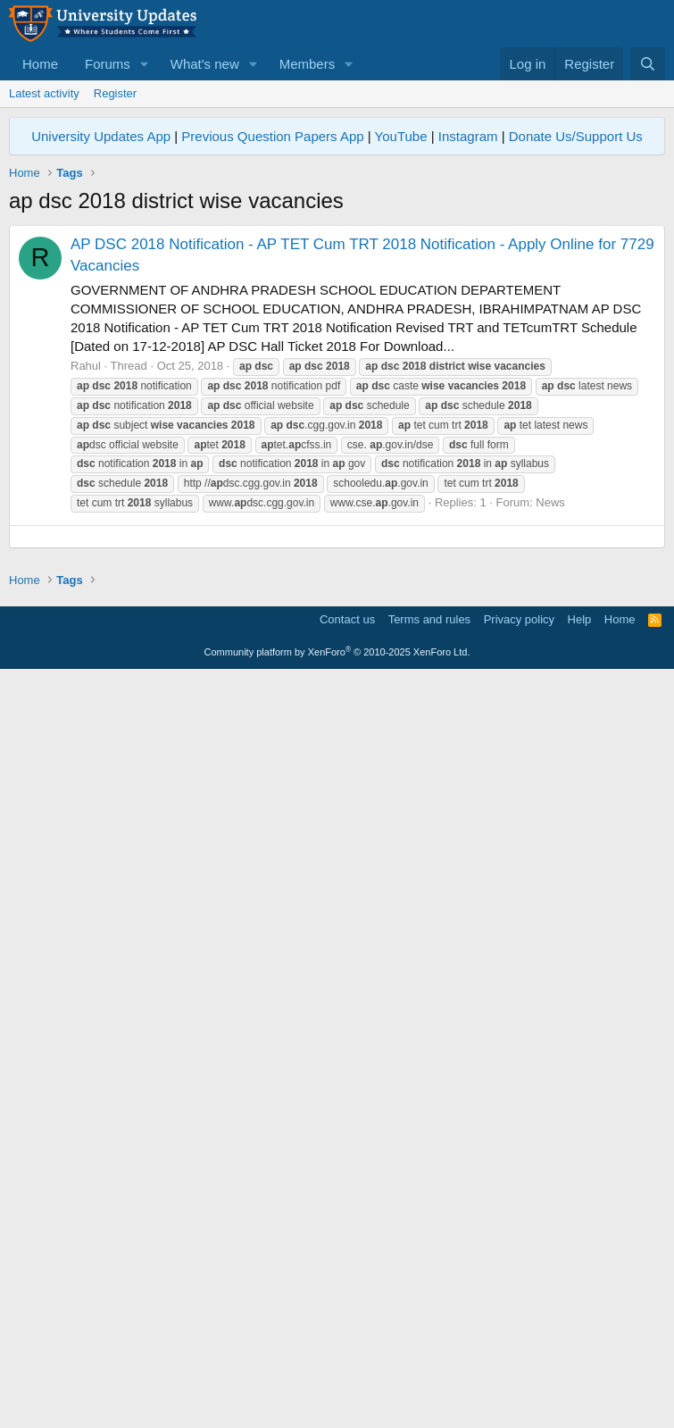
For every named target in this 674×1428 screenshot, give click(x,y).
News (550, 752)
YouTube (401, 136)
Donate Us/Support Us (576, 136)
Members (307, 63)
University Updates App (101, 136)
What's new (205, 63)
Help (580, 1369)
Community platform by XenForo (337, 1402)
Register (115, 93)
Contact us (347, 1369)
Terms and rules (429, 1369)
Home (40, 63)
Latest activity (44, 93)
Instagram (468, 136)
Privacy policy (519, 1369)
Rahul (86, 615)
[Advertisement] (337, 350)
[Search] (647, 63)
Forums (107, 63)
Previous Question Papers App (272, 136)
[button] (144, 63)
